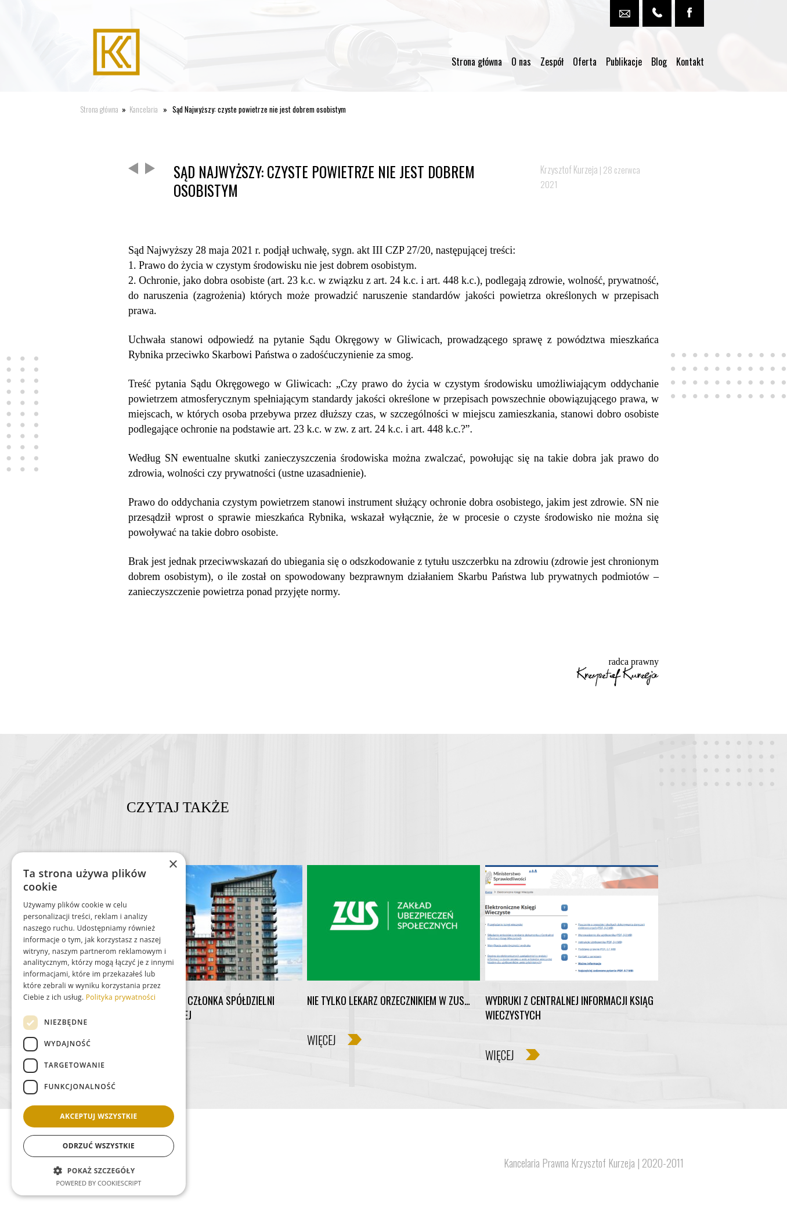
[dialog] (99, 1023)
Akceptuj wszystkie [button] (98, 1116)
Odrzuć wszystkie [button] (99, 1146)
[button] (98, 1170)
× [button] (172, 864)
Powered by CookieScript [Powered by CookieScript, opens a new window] (99, 1183)
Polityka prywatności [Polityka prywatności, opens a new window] (121, 997)
